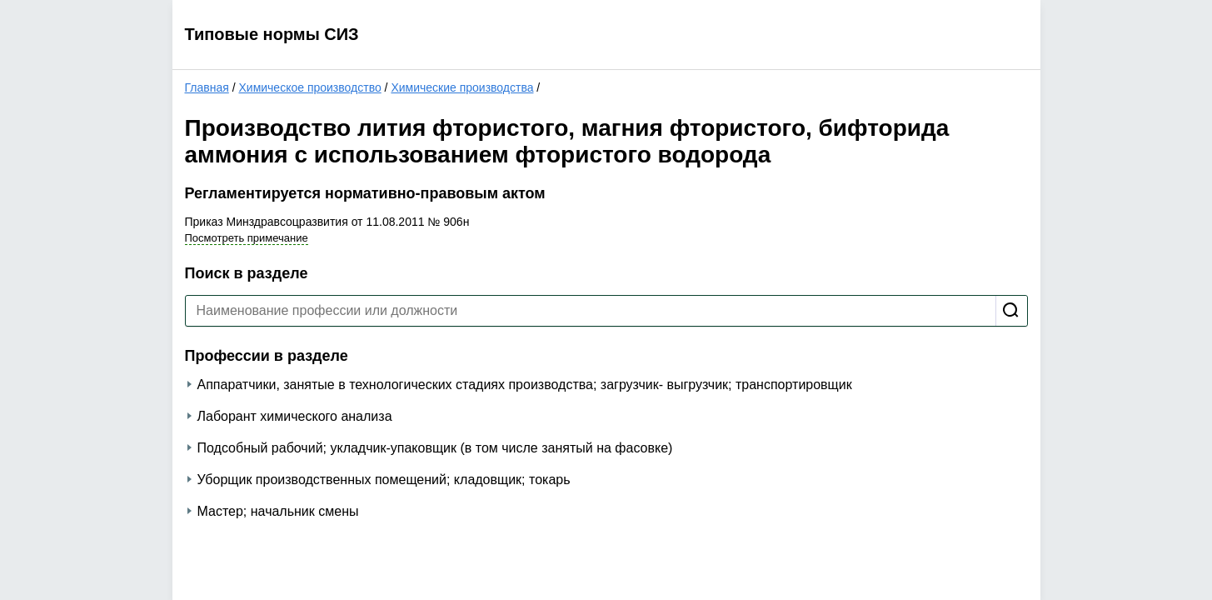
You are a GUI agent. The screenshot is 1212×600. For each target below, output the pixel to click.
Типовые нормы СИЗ (272, 34)
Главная (207, 87)
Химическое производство (309, 87)
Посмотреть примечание (246, 238)
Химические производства (462, 87)
